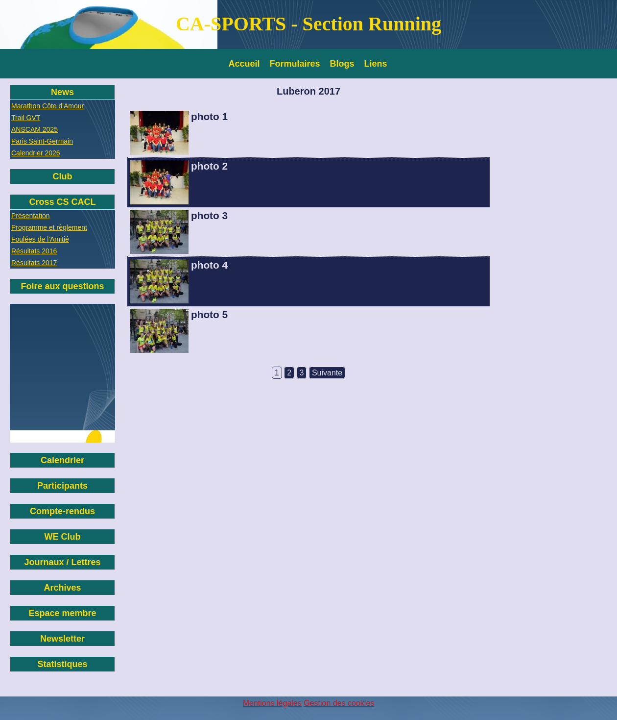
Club (62, 176)
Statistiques (62, 664)
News (62, 92)
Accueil (244, 64)
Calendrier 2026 (35, 153)
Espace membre (62, 613)
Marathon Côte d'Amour (47, 106)
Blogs (342, 64)
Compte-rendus (62, 511)
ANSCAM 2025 (34, 129)
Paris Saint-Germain (42, 141)
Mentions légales (272, 703)
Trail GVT (25, 118)
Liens (375, 64)
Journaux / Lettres (62, 562)
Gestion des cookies (339, 703)
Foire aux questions (62, 286)
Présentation (30, 216)
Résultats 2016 (34, 251)
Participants (62, 486)
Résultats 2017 (34, 263)
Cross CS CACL (62, 202)
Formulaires (295, 64)
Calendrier (62, 460)
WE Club (63, 537)
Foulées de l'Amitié (40, 239)
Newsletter (62, 639)
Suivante (327, 373)
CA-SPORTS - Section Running (308, 24)
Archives (62, 588)
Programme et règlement (49, 227)
